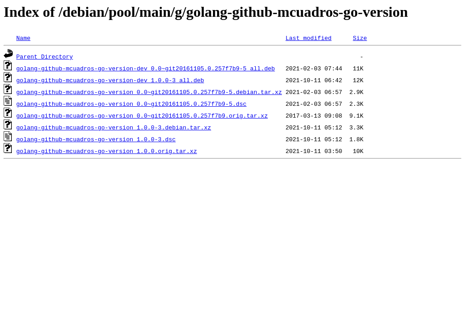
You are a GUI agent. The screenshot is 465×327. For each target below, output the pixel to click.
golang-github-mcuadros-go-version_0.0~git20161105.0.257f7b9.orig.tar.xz (142, 115)
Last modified (308, 38)
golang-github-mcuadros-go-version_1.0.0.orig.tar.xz (106, 151)
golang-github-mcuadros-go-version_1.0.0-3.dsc (96, 139)
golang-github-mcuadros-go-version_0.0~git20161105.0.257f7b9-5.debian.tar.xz (149, 92)
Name (23, 38)
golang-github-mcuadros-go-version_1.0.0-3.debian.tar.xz (113, 127)
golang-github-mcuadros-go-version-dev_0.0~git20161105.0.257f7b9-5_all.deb (145, 68)
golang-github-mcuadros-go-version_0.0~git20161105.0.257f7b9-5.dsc (131, 103)
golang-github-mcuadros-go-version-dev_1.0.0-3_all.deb (110, 80)
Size (360, 38)
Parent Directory (44, 56)
